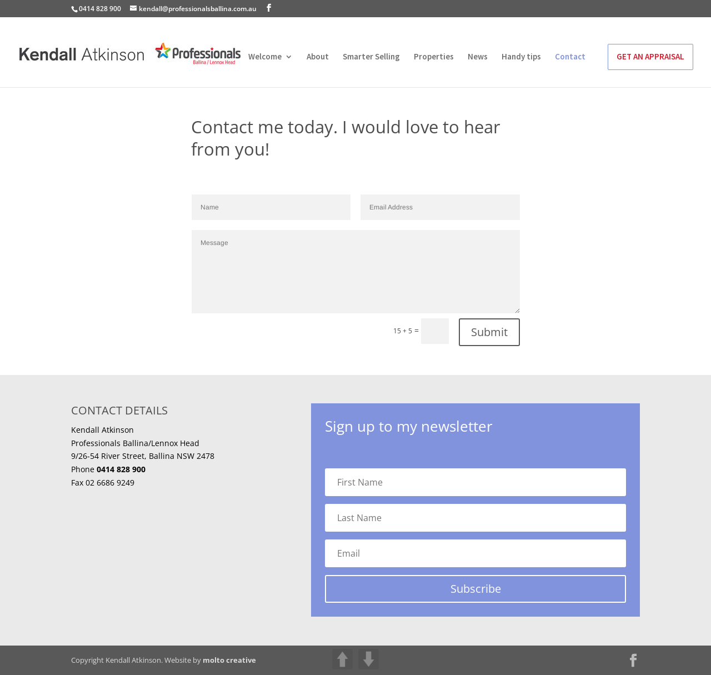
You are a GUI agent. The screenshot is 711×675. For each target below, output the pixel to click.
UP (342, 659)
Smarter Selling (371, 57)
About (318, 57)
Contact (570, 57)
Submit (489, 331)
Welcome (265, 57)
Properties (434, 57)
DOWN (368, 659)
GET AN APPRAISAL (650, 56)
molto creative (229, 660)
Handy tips (521, 57)
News (478, 57)
